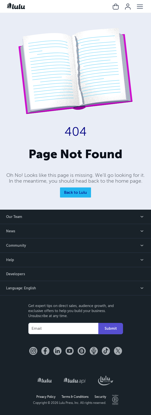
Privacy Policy (45, 397)
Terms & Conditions (75, 397)
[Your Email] (63, 328)
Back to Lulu (75, 192)
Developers (15, 274)
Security (100, 397)
